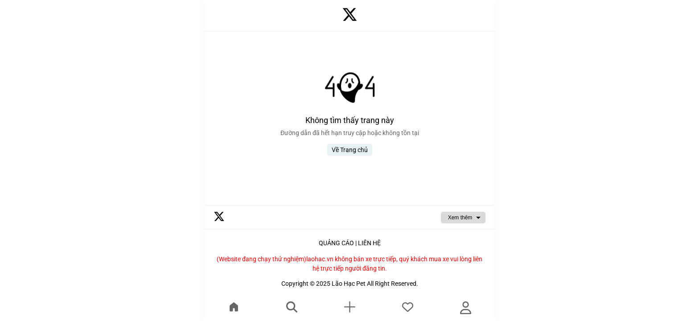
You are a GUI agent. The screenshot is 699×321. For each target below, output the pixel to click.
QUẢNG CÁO (336, 243)
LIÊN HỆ (369, 243)
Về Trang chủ (350, 149)
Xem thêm (460, 217)
